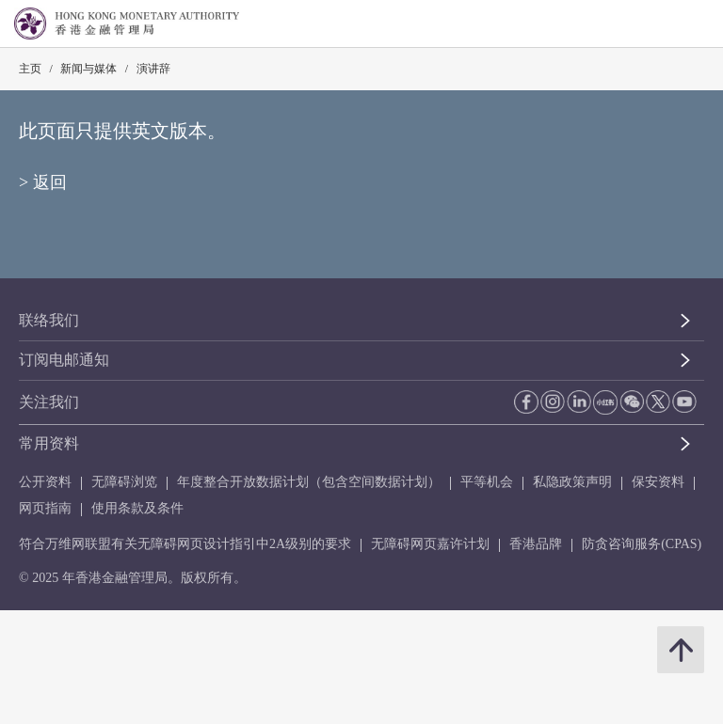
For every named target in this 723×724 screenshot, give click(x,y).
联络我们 (49, 320)
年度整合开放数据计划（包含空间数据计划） (309, 482)
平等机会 (486, 482)
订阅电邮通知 (64, 360)
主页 (30, 68)
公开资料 (45, 482)
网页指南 (45, 508)
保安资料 (658, 482)
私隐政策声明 (572, 482)
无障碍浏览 (124, 482)
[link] (661, 24)
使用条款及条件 (137, 508)
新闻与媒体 (88, 68)
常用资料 (49, 443)
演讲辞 (153, 68)
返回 (50, 182)
